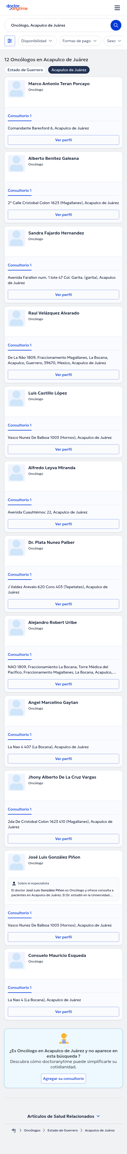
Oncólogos (32, 1130)
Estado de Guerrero (25, 69)
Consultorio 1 (20, 115)
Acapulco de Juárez (69, 69)
